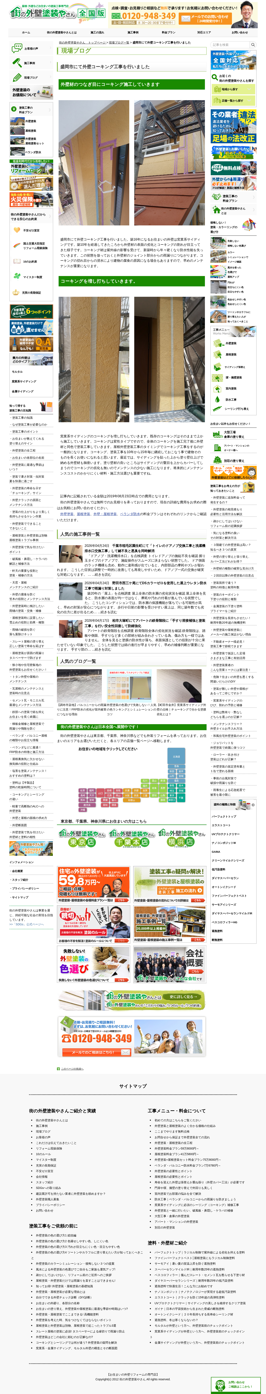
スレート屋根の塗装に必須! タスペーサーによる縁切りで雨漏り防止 (80, 1331)
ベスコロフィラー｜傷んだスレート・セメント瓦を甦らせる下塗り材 (200, 1275)
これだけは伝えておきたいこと (56, 1143)
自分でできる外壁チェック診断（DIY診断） (64, 1297)
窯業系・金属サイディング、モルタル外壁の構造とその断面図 (76, 1348)
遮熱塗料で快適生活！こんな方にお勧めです (184, 1286)
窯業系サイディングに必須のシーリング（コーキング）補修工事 (197, 1205)
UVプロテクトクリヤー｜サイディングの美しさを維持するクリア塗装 (200, 1303)
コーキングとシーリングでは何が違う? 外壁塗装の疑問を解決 (76, 1342)
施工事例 (133, 32)
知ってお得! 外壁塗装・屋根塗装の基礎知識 (64, 1286)
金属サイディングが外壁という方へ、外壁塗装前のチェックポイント (200, 1342)
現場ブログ (43, 1131)
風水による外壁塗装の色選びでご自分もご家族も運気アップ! (75, 1269)
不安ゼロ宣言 (44, 1171)
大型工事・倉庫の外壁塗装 (172, 1216)
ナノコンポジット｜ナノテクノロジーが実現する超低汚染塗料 (195, 1291)
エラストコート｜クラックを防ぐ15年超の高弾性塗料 (190, 1297)
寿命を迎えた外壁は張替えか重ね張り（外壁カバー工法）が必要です (200, 1182)
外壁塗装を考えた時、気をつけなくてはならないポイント (74, 1320)
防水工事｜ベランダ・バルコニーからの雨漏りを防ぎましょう (195, 1199)
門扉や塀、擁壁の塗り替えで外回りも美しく (184, 1188)
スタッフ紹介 (44, 1182)
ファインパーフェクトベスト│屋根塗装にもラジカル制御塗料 (195, 1258)
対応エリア (204, 32)
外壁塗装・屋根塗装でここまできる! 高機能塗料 (67, 1314)
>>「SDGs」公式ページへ (26, 924)
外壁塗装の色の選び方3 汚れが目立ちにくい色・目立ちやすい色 (78, 1246)
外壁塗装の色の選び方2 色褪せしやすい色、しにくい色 (72, 1241)
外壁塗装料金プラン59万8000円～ (177, 1148)
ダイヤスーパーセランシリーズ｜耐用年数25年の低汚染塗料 (194, 1280)
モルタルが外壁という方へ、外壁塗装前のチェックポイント (194, 1325)
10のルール (43, 1154)
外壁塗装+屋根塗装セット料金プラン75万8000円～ (188, 1159)
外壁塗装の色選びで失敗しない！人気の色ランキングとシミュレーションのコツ (131, 692)
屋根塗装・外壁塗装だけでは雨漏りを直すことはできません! (75, 1280)
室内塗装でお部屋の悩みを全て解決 (178, 1193)
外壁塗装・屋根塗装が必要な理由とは (60, 1291)
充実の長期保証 (46, 1165)
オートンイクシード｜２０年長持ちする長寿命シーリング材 (194, 1314)
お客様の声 (43, 1137)
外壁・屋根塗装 (105, 514)
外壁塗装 (67, 514)
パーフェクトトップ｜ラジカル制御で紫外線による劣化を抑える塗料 (200, 1252)
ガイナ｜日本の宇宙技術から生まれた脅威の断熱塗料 (189, 1308)
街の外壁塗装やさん (132, 1379)
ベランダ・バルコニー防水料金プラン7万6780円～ (188, 1165)
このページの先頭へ (72, 1068)
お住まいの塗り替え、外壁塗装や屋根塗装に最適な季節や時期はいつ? (82, 1308)
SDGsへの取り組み (48, 1188)
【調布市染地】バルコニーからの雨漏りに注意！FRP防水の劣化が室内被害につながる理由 (81, 692)
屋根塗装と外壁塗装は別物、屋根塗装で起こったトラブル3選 (76, 1325)
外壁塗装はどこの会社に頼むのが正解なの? (64, 1337)
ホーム (26, 32)
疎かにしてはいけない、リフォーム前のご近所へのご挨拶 (74, 1275)
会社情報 (42, 1176)
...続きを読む (101, 574)
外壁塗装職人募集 (47, 1199)
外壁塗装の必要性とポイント (173, 1171)
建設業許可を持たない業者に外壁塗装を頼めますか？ (71, 1193)
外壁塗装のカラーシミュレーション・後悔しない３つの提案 (75, 1263)
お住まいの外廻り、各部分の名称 (58, 1303)
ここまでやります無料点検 (172, 1131)
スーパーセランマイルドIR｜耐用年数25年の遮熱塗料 (190, 1269)
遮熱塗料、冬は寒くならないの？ (176, 1320)
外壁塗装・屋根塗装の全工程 (173, 1143)
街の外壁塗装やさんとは (62, 32)
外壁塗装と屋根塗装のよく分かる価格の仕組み (185, 1126)
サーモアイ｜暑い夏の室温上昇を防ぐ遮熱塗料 (185, 1263)
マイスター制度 (46, 1159)
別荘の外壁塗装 (165, 1227)
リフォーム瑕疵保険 (49, 1148)
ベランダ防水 (130, 514)
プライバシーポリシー (50, 1205)
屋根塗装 (83, 514)
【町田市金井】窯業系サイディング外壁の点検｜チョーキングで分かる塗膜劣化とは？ (181, 692)
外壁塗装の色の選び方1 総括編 (56, 1235)
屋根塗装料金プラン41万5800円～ (177, 1154)
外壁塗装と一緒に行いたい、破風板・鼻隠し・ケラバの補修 (194, 1210)
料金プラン (168, 32)
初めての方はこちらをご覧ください (178, 1120)
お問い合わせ (240, 32)
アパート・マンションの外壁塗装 (176, 1221)
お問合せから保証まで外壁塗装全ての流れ (182, 1137)
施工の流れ (97, 32)
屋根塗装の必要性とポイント (173, 1176)
